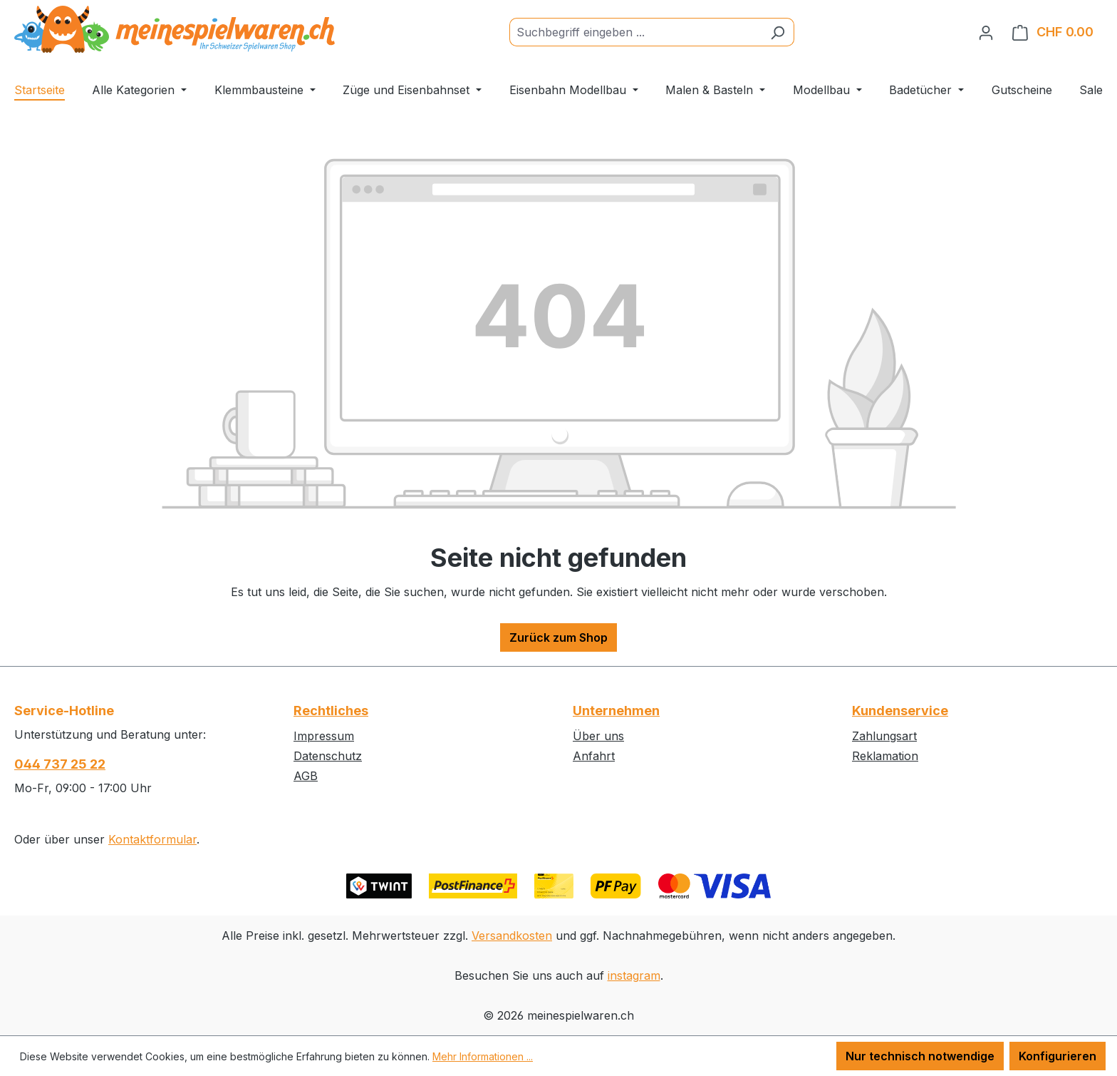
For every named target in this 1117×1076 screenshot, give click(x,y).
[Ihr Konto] (986, 32)
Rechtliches (330, 710)
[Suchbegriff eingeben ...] (635, 32)
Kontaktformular (152, 839)
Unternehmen (616, 710)
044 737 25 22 (59, 764)
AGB (305, 776)
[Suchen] (777, 32)
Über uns (598, 736)
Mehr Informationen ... (482, 1056)
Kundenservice (900, 710)
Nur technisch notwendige (920, 1056)
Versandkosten (512, 935)
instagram (634, 975)
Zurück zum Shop (558, 637)
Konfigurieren (1057, 1056)
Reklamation (885, 756)
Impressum (323, 736)
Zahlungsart (884, 736)
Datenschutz (327, 756)
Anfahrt (594, 756)
